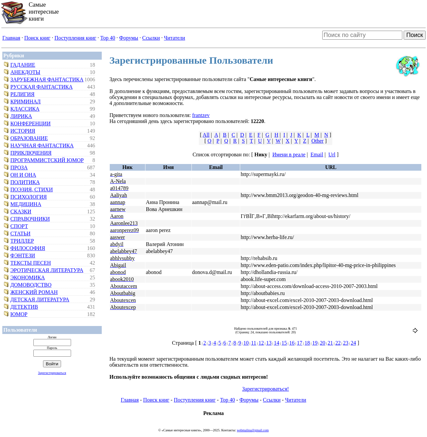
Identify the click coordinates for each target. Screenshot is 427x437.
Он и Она (23, 175)
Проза (19, 167)
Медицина (25, 204)
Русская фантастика (41, 87)
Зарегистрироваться (52, 373)
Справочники (30, 219)
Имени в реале (288, 154)
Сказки (20, 211)
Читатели (174, 38)
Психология (28, 197)
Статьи (20, 233)
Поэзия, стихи (31, 189)
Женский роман (34, 292)
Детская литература (39, 299)
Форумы (128, 38)
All (206, 135)
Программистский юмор (47, 160)
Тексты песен (30, 263)
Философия (27, 248)
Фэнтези (22, 255)
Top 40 (107, 38)
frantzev (200, 115)
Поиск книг (37, 38)
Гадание (22, 65)
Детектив (24, 307)
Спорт (19, 226)
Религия (22, 94)
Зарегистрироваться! (265, 389)
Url (331, 154)
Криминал (25, 101)
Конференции (30, 123)
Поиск (414, 35)
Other (318, 141)
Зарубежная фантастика (46, 79)
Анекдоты (25, 72)
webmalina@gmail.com (253, 430)
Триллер (22, 241)
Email (317, 154)
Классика (24, 109)
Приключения (30, 153)
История (22, 131)
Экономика (27, 277)
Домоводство (30, 285)
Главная (11, 38)
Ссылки (151, 38)
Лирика (21, 116)
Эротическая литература (46, 270)
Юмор (18, 314)
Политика (25, 182)
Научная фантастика (42, 145)
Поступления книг (75, 38)
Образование (29, 138)
